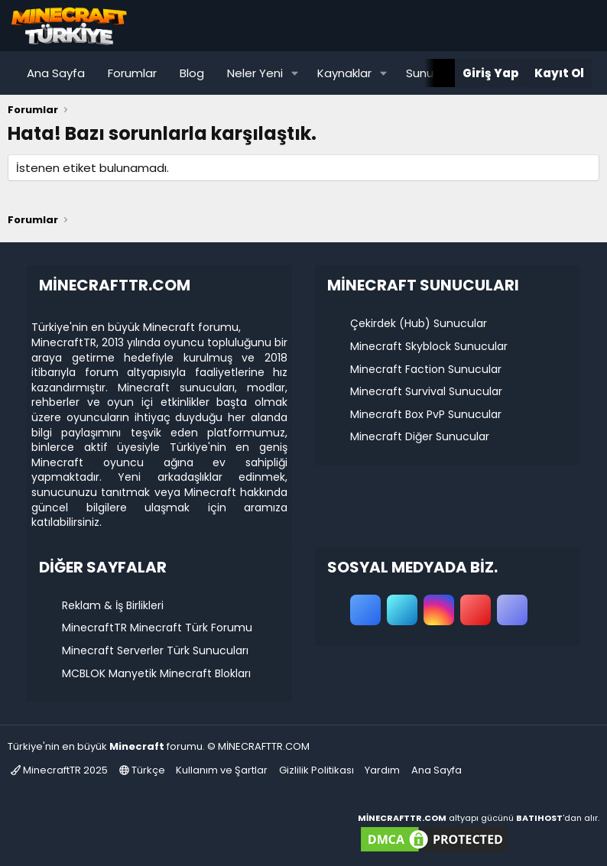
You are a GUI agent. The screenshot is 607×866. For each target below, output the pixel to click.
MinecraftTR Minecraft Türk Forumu (157, 627)
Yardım (382, 770)
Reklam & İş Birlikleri (113, 605)
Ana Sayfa (56, 73)
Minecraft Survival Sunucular (426, 391)
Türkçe (142, 770)
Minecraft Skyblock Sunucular (429, 346)
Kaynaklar (344, 73)
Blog (192, 73)
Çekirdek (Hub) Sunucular (418, 323)
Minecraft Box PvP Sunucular (426, 414)
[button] (295, 73)
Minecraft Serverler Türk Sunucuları (155, 650)
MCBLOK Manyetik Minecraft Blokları (156, 673)
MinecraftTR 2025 (59, 770)
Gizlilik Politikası (316, 770)
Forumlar (132, 73)
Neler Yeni (255, 73)
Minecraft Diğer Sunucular (419, 436)
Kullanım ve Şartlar (222, 770)
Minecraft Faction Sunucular (426, 369)
